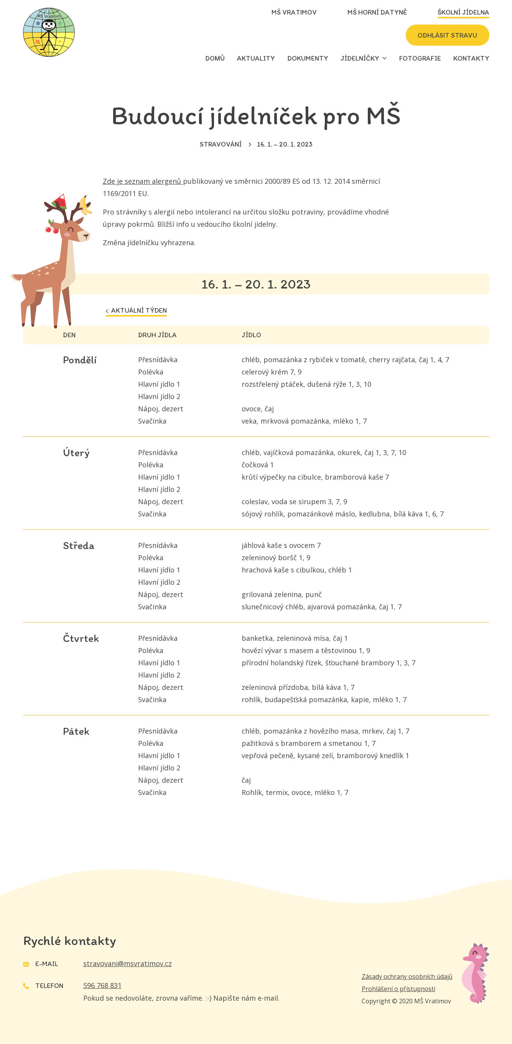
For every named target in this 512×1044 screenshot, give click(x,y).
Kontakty (471, 58)
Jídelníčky (360, 58)
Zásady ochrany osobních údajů (407, 976)
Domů (215, 58)
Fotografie (420, 58)
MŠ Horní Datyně (377, 12)
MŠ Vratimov (294, 12)
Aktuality (256, 58)
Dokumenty (307, 58)
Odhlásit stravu (447, 35)
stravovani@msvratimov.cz (127, 963)
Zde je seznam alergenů (143, 181)
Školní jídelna (463, 12)
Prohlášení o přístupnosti (398, 989)
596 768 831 (102, 985)
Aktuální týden (136, 310)
